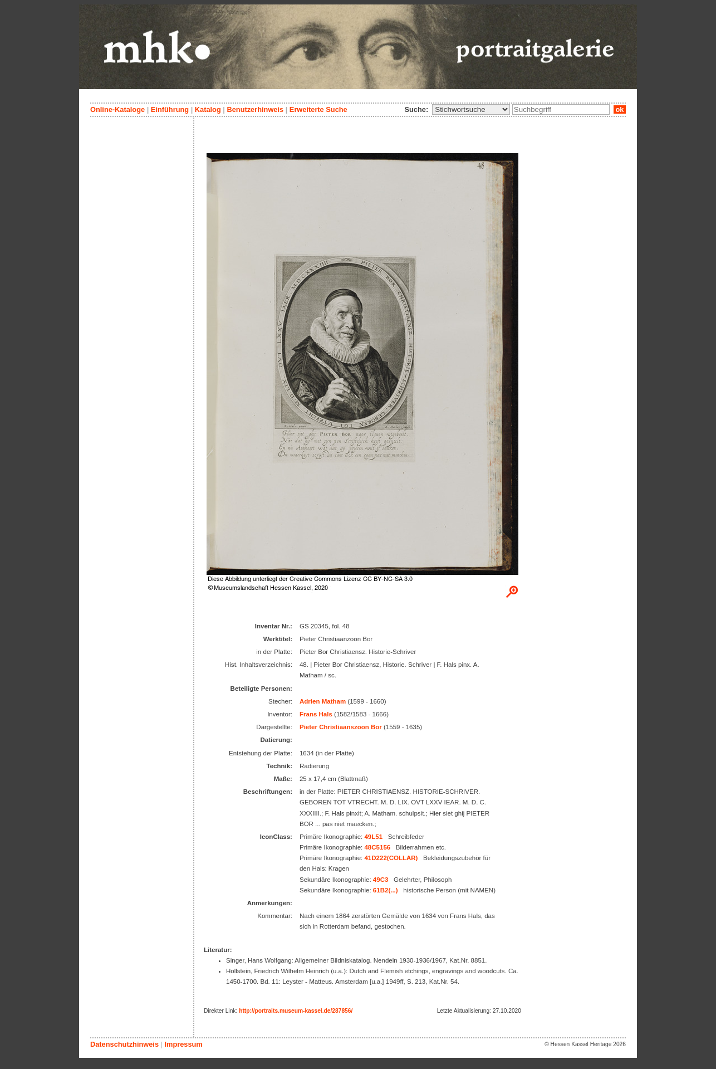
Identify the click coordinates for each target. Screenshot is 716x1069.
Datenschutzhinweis (124, 1044)
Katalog (208, 109)
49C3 (381, 879)
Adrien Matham (323, 701)
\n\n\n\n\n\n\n (471, 109)
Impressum (183, 1044)
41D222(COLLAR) (391, 858)
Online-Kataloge (117, 109)
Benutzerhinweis (255, 109)
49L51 (373, 836)
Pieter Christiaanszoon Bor (341, 727)
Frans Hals (316, 714)
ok (620, 109)
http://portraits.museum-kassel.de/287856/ (295, 1011)
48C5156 (377, 847)
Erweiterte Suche (318, 109)
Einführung (170, 109)
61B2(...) (385, 890)
